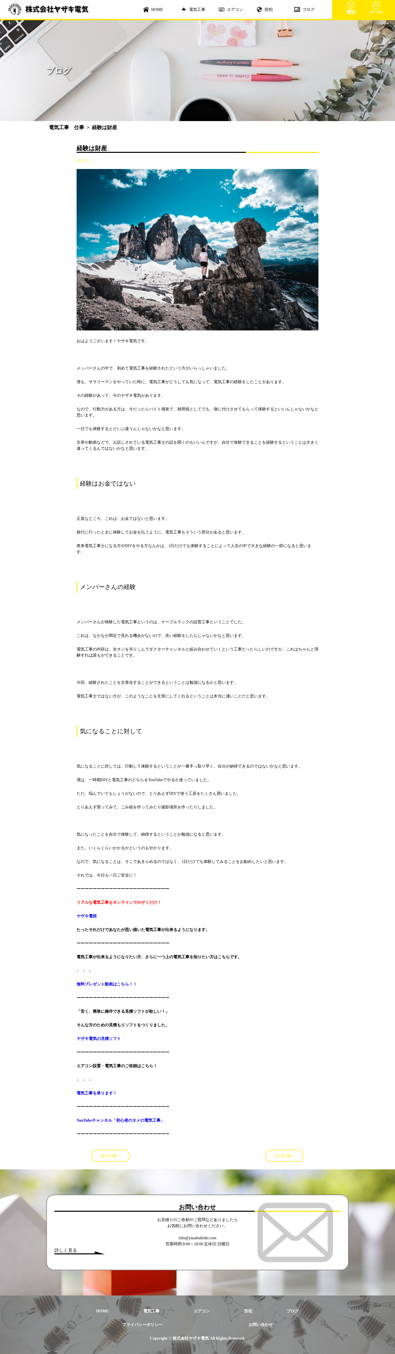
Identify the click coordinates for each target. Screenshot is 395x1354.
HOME (153, 9)
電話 (350, 8)
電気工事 (193, 9)
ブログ (304, 9)
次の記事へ (284, 1155)
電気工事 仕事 (66, 127)
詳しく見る (65, 1250)
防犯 (264, 9)
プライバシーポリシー (142, 1324)
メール (376, 8)
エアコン (231, 9)
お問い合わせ (261, 1324)
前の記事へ (111, 1155)
